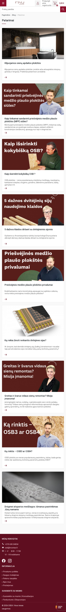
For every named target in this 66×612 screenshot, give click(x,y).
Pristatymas (8, 585)
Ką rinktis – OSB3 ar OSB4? (18, 451)
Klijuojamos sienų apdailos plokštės (23, 63)
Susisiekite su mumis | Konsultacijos (18, 596)
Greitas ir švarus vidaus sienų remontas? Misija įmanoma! (29, 397)
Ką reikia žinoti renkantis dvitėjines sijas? (25, 340)
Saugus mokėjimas (11, 575)
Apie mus (7, 582)
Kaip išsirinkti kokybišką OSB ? (20, 174)
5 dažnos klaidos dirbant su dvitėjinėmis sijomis (29, 229)
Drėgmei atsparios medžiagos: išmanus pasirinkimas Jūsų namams (31, 508)
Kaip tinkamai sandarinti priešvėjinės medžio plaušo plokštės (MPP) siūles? (31, 120)
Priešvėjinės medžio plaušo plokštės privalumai (29, 285)
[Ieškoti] (33, 9)
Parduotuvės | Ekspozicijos (14, 600)
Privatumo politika (10, 571)
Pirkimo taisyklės (10, 578)
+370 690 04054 (11, 544)
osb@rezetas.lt (11, 548)
